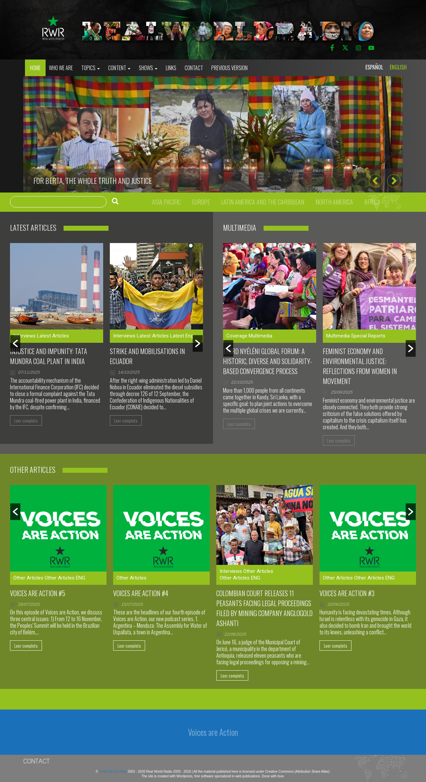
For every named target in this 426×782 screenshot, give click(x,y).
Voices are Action (213, 732)
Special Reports (368, 336)
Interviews (24, 336)
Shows (148, 68)
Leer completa (26, 420)
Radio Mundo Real (113, 771)
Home (35, 68)
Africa (372, 201)
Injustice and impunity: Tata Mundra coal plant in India (48, 356)
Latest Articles (53, 336)
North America (334, 201)
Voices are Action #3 (347, 593)
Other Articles (28, 578)
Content (119, 68)
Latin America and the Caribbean (262, 201)
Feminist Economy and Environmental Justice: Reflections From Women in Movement (360, 366)
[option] (213, 134)
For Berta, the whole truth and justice (92, 180)
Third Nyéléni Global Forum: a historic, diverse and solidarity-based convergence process (267, 361)
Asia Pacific (166, 201)
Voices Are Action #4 (140, 593)
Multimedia (260, 336)
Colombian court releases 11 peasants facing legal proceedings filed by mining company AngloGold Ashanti (264, 608)
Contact (194, 68)
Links (171, 68)
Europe (201, 201)
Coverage (236, 336)
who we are (61, 68)
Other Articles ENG (65, 578)
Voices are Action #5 (37, 593)
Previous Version (229, 68)
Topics (90, 68)
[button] (375, 181)
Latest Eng (181, 336)
